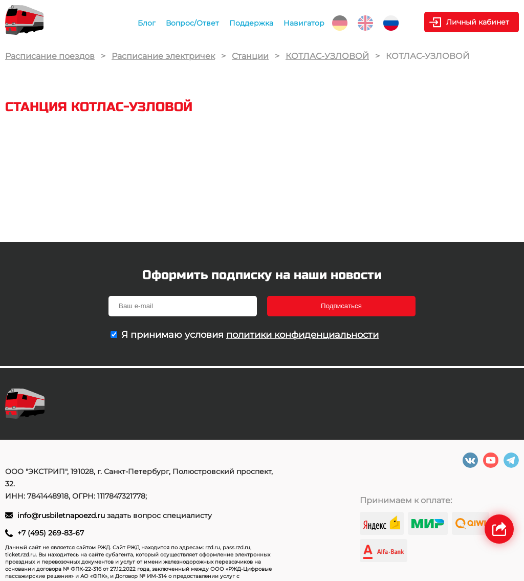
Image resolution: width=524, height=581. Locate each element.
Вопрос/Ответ (192, 23)
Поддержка (251, 23)
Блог (147, 23)
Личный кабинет (477, 22)
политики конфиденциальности (302, 334)
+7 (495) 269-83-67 (50, 532)
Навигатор (303, 23)
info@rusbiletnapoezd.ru (62, 515)
